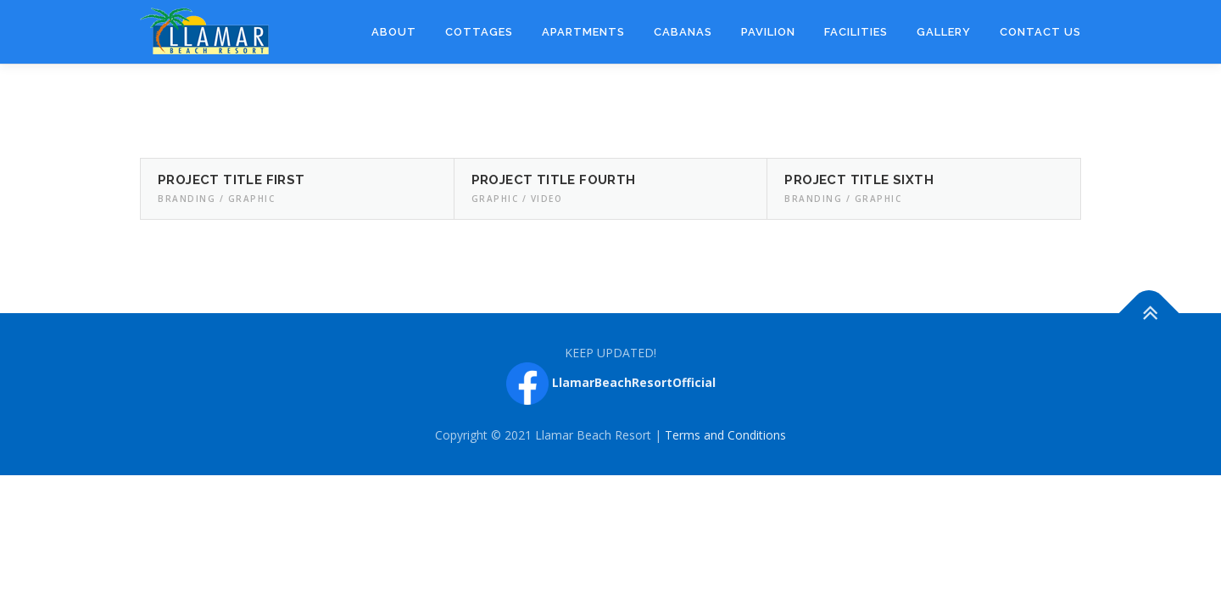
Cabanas (683, 31)
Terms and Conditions (725, 435)
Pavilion (768, 31)
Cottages (479, 31)
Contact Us (1040, 31)
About (393, 31)
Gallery (944, 31)
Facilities (856, 31)
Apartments (583, 31)
